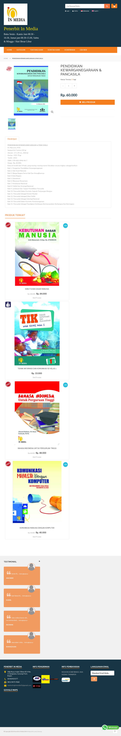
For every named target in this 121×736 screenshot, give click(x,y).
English (95, 11)
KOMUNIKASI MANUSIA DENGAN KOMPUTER (37, 528)
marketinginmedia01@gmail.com (19, 685)
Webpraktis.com (31, 731)
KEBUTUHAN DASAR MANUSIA (37, 289)
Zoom (52, 111)
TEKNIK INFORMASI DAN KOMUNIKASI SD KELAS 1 (37, 369)
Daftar (75, 11)
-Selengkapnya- (23, 574)
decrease (62, 85)
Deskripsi (12, 139)
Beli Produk (37, 298)
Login (67, 11)
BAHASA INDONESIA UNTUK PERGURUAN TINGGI (37, 448)
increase (74, 85)
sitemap (39, 731)
